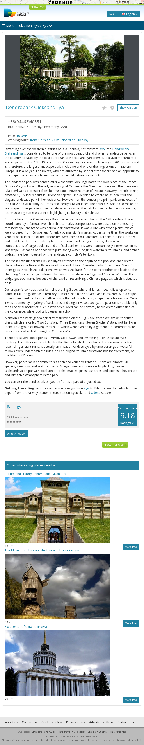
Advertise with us (101, 722)
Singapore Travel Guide (43, 731)
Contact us (29, 722)
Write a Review (16, 433)
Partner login (126, 722)
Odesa (95, 392)
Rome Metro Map (117, 731)
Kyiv (102, 149)
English (129, 14)
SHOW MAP (37, 7)
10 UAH (21, 135)
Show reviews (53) (115, 444)
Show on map (128, 108)
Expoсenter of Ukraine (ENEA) (26, 626)
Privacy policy (75, 722)
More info (131, 547)
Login (112, 14)
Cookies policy (51, 722)
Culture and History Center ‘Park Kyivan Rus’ (35, 474)
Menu (8, 25)
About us (11, 722)
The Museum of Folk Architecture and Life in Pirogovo (43, 550)
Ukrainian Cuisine (97, 731)
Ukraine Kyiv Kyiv (35, 25)
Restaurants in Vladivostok (71, 731)
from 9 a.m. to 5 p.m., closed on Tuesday (59, 140)
